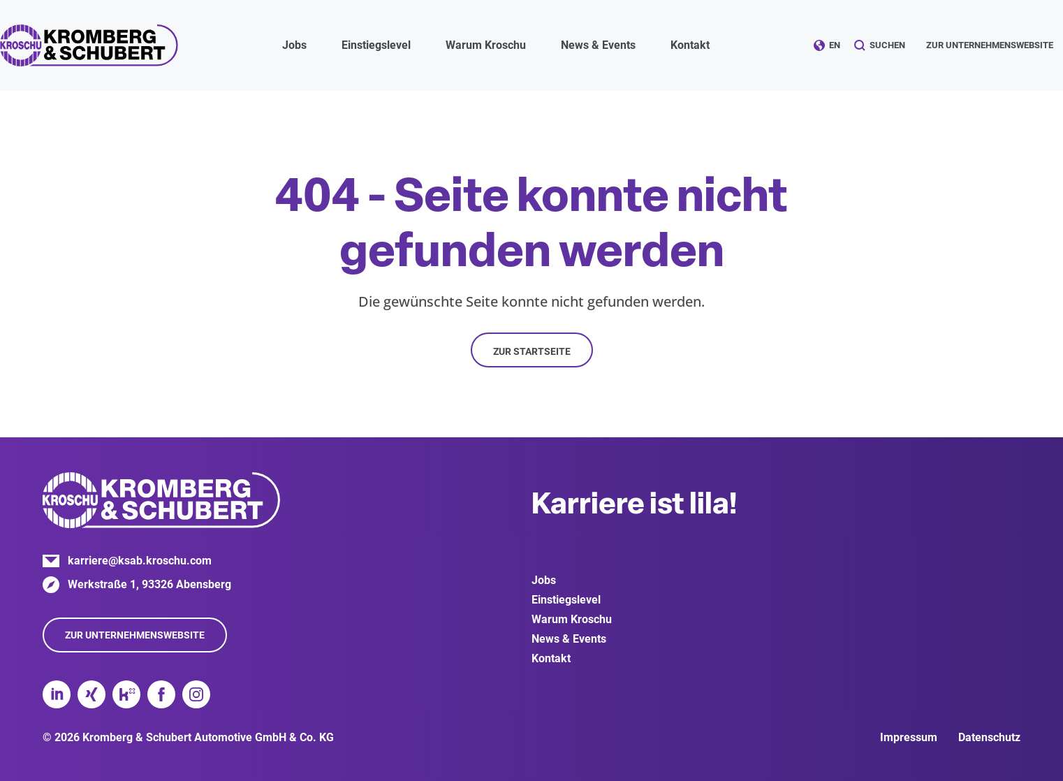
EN (834, 45)
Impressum (908, 737)
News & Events (569, 638)
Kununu (126, 694)
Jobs (544, 580)
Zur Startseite (532, 351)
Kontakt (690, 45)
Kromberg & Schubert (89, 45)
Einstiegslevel (566, 599)
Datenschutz (989, 737)
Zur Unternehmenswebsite (989, 45)
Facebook (161, 694)
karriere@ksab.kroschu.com (140, 560)
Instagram (196, 694)
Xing (91, 694)
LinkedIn (57, 694)
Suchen (887, 45)
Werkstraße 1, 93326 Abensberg (149, 584)
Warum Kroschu (572, 619)
